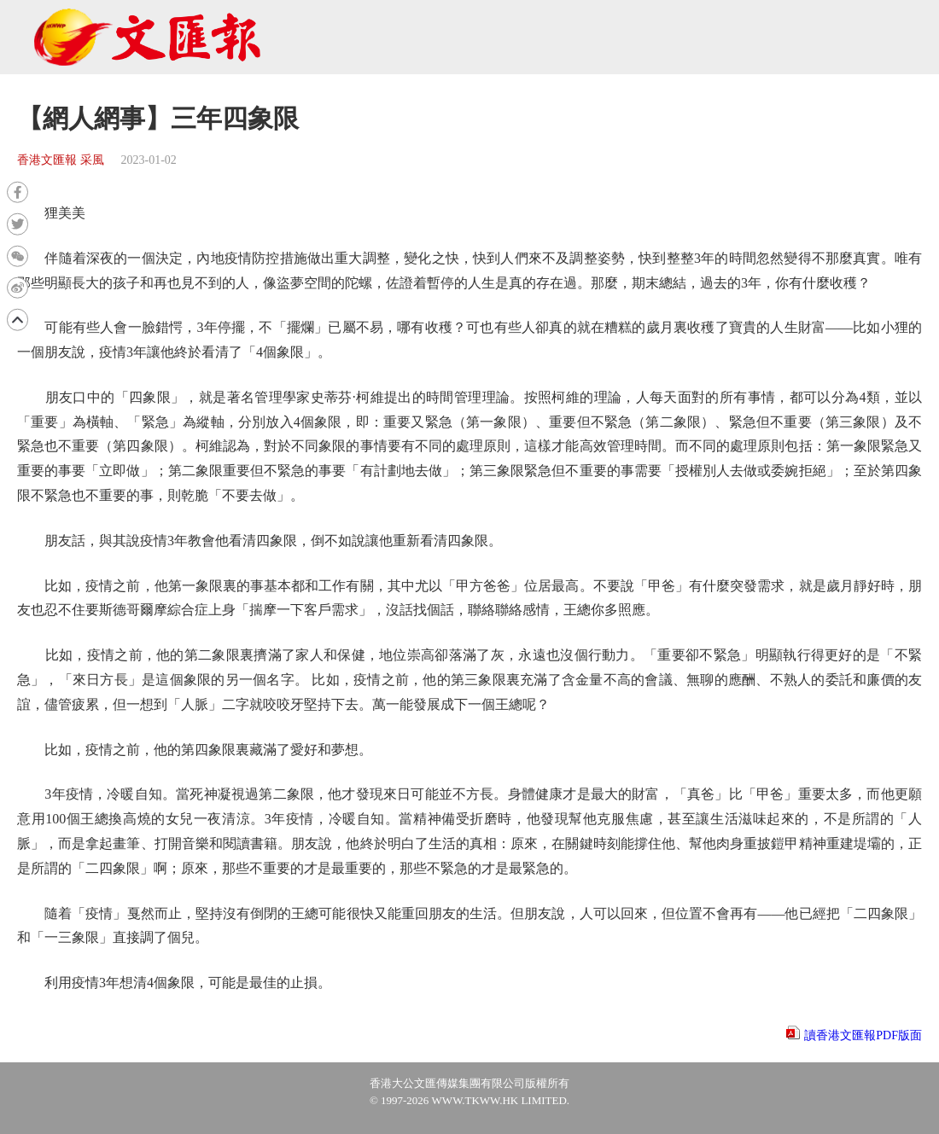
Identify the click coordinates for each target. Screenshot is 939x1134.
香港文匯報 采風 (60, 160)
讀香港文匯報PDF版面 (863, 1035)
